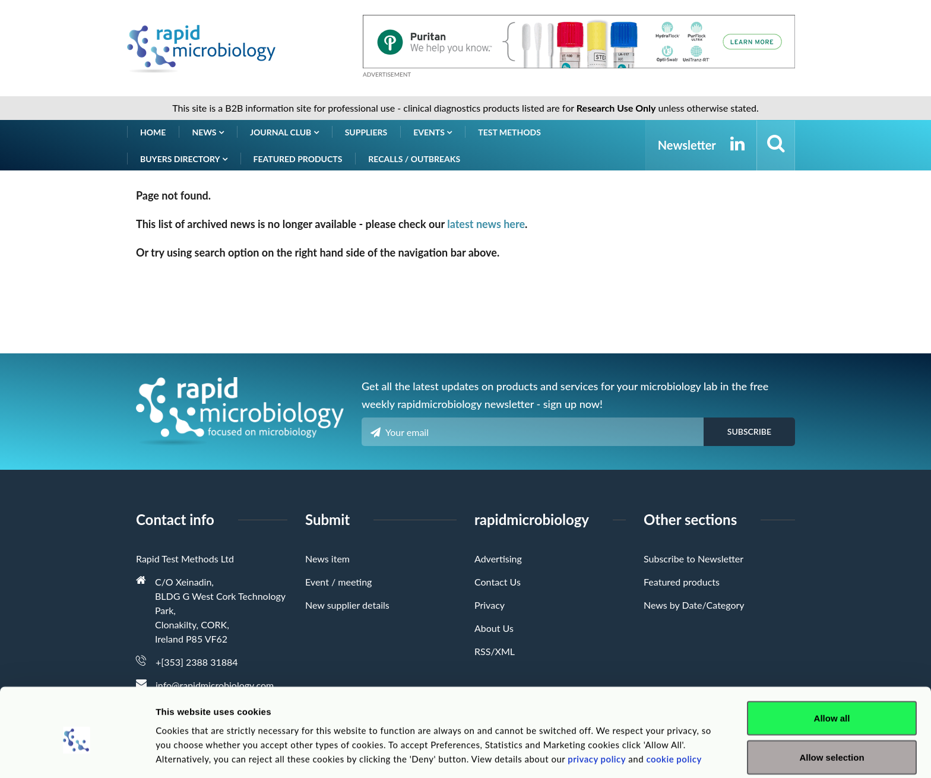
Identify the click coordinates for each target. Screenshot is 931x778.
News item (327, 558)
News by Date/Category (694, 605)
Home (153, 132)
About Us (494, 628)
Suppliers (366, 132)
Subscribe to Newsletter (693, 558)
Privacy (489, 605)
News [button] (208, 132)
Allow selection (831, 708)
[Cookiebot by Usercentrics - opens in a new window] (77, 755)
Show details (623, 747)
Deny (832, 746)
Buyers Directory (183, 159)
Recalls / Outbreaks (414, 159)
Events (432, 132)
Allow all (832, 668)
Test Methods (509, 132)
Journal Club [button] (284, 132)
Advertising (498, 558)
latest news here (486, 223)
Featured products (298, 159)
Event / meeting (338, 581)
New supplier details (347, 605)
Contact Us (497, 581)
